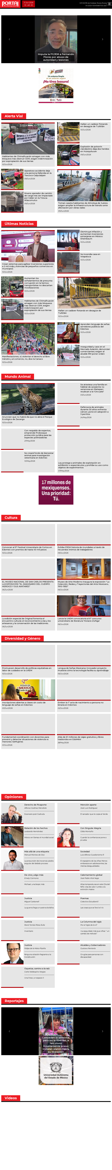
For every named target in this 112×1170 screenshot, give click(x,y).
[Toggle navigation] (109, 4)
